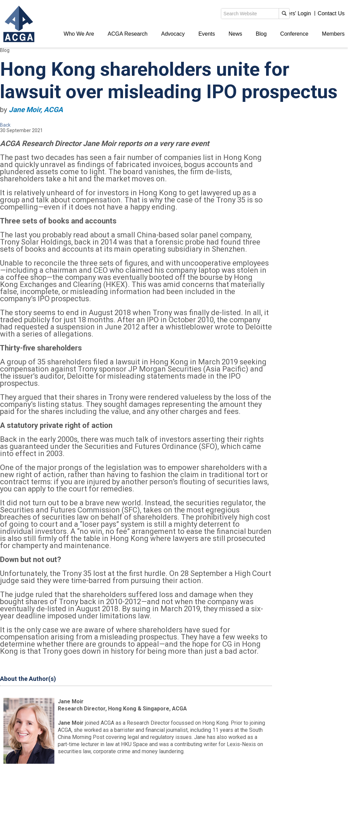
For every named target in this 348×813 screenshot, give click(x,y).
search (227, 15)
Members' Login (292, 13)
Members (333, 34)
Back (5, 125)
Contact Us (331, 13)
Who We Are (79, 34)
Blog (261, 34)
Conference (294, 34)
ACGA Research (127, 34)
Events (206, 34)
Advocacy (173, 34)
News (235, 34)
